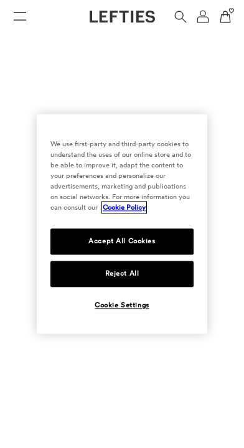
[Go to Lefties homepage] (122, 17)
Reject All (122, 274)
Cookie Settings (122, 305)
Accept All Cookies (121, 241)
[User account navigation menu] (203, 17)
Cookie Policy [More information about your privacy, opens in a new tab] (124, 208)
